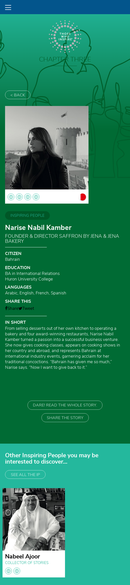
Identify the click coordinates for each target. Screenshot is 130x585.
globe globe (12, 571)
